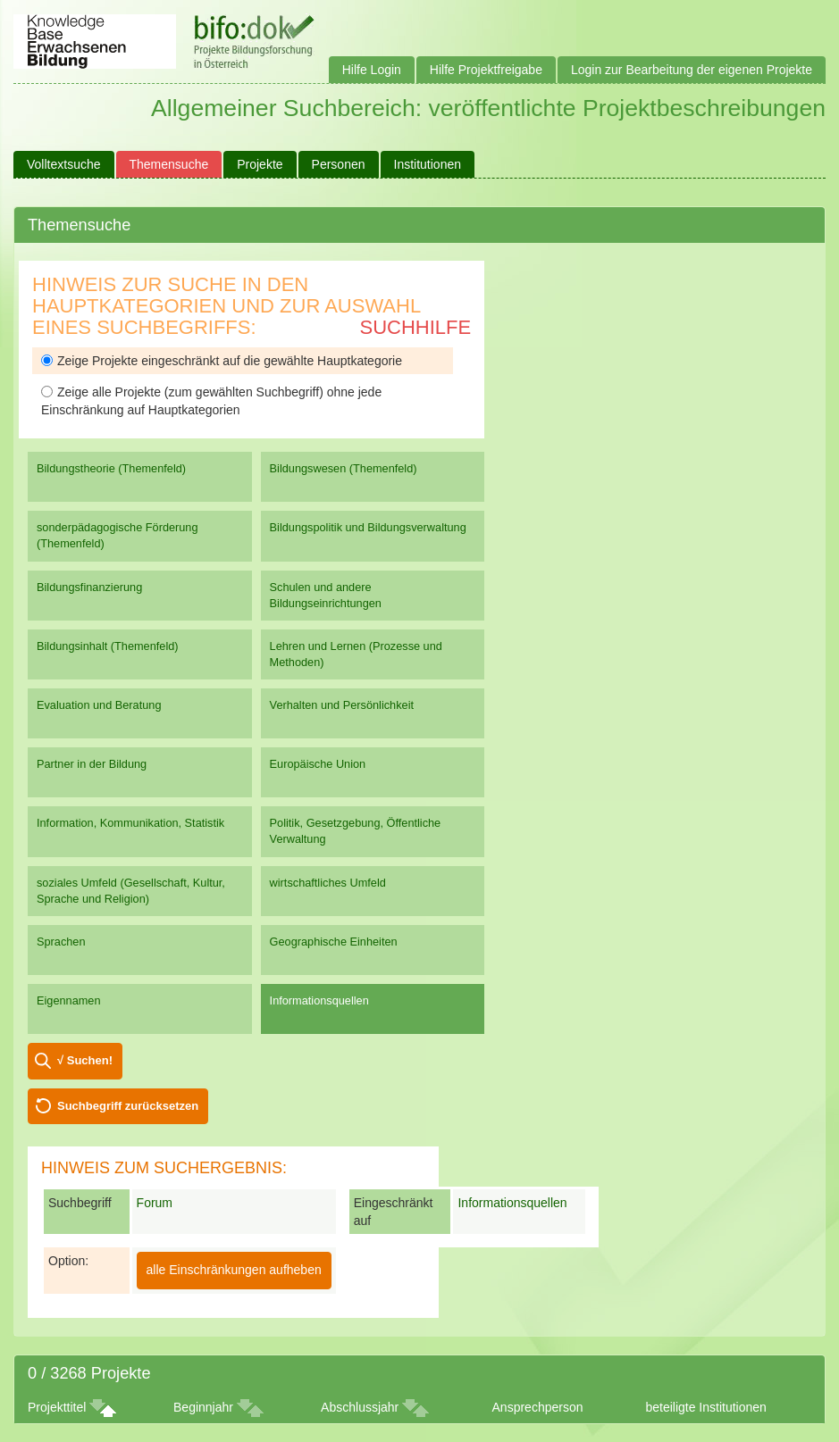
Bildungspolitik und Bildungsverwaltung (368, 527)
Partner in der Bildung (92, 764)
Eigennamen (69, 1000)
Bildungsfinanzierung (89, 587)
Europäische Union (318, 764)
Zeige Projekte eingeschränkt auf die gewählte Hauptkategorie (221, 361)
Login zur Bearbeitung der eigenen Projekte (691, 70)
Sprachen (61, 941)
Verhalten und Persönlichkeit (342, 705)
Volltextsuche (64, 164)
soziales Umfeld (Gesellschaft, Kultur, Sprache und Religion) (131, 890)
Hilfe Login (371, 70)
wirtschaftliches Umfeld (328, 882)
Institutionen (428, 164)
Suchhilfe (416, 327)
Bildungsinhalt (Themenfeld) (108, 646)
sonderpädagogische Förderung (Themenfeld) (117, 535)
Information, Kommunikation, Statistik (130, 822)
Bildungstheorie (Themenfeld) (111, 468)
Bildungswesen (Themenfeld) (343, 468)
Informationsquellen (319, 1000)
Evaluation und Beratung (99, 705)
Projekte (259, 164)
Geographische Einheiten (334, 941)
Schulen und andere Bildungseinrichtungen (326, 595)
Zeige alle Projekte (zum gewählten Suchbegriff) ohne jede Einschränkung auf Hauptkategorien (211, 401)
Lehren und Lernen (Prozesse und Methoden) (356, 654)
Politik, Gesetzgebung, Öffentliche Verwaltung (355, 831)
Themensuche (169, 164)
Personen (338, 164)
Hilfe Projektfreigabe (486, 70)
